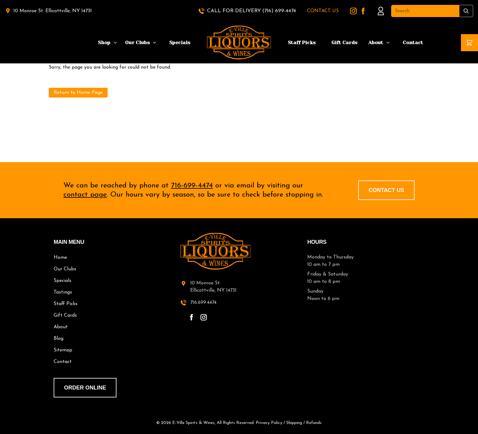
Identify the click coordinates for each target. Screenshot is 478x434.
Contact (413, 42)
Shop (104, 42)
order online (85, 388)
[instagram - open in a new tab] (203, 317)
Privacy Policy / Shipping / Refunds (289, 423)
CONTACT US (323, 11)
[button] (469, 43)
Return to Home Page (78, 92)
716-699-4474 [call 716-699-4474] (192, 185)
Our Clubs (137, 42)
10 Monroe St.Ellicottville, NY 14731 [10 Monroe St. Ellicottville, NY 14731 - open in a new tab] (213, 287)
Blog (58, 338)
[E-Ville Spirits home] (239, 251)
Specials (179, 42)
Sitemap (63, 350)
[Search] (425, 11)
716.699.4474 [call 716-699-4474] (203, 302)
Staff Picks (302, 42)
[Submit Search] (466, 11)
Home (60, 257)
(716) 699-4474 (279, 10)
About (375, 42)
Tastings (63, 292)
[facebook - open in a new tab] (191, 317)
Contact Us (386, 190)
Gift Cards (344, 42)
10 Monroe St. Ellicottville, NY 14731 (52, 11)
